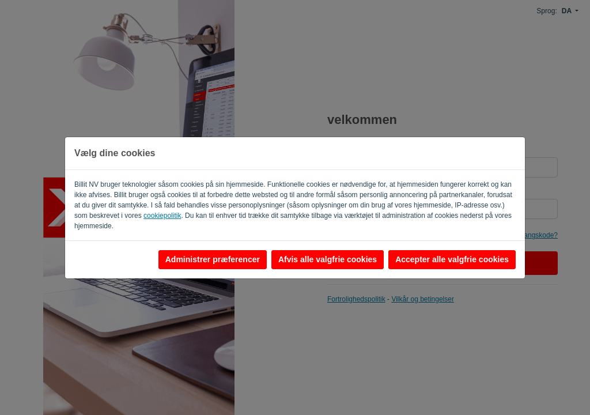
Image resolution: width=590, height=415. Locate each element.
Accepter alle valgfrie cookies (452, 259)
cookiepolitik (162, 216)
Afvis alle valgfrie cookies (327, 259)
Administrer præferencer (212, 259)
